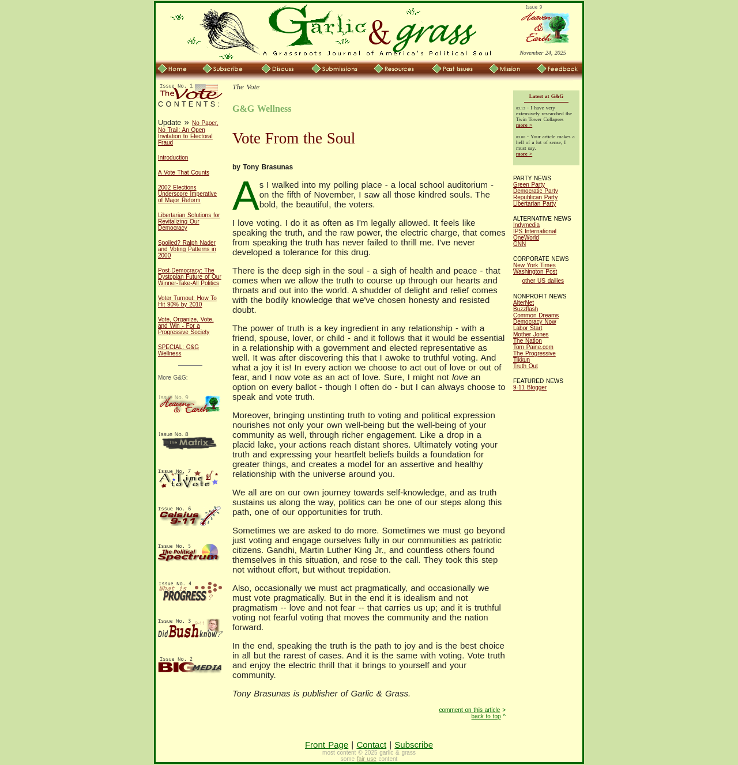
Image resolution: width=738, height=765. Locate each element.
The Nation (527, 341)
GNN (519, 244)
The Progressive (534, 353)
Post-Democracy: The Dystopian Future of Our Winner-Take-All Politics (189, 276)
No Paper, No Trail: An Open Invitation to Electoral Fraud (188, 133)
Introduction (173, 157)
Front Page (326, 744)
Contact (371, 744)
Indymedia (526, 225)
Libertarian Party (534, 203)
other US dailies (543, 281)
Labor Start (527, 328)
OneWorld (526, 237)
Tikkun (521, 360)
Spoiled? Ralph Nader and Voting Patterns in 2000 (187, 249)
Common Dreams (536, 315)
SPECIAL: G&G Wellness (178, 350)
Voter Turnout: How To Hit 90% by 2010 (187, 301)
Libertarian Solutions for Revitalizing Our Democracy (189, 221)
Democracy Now (534, 322)
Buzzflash (525, 309)
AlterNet (523, 303)
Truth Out (525, 366)
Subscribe (413, 744)
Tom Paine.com (533, 347)
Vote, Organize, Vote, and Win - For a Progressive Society (186, 325)
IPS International (534, 231)
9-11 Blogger (530, 387)
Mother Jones (531, 334)
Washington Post (535, 271)
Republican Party (535, 197)
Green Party (529, 184)
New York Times (534, 265)
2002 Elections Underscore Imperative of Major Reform (187, 193)
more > (524, 125)
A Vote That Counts (183, 172)
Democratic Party (535, 191)
